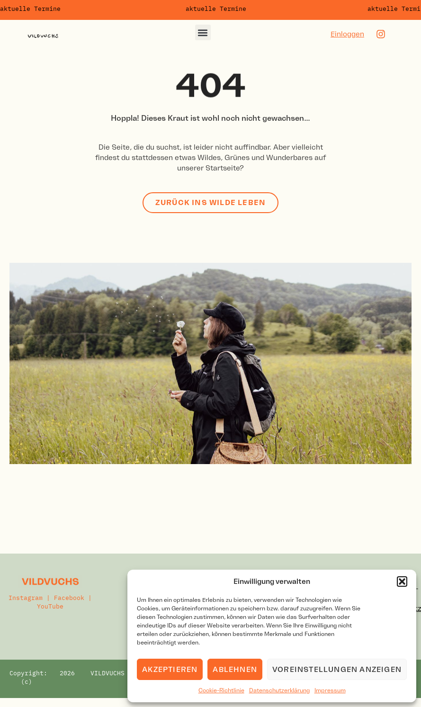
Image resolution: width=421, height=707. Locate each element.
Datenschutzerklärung (279, 690)
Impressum (330, 690)
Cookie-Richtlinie (221, 690)
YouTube (50, 606)
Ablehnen (235, 669)
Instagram (26, 598)
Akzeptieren (169, 669)
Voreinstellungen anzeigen (337, 669)
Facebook (69, 598)
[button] (402, 581)
